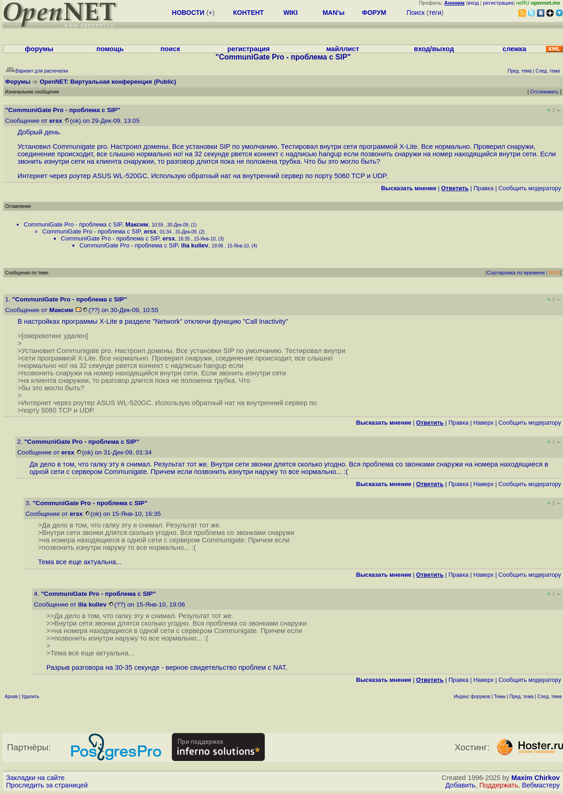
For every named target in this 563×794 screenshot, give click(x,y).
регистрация (498, 3)
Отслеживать (544, 91)
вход (473, 3)
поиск (170, 49)
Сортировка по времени (516, 272)
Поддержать (498, 785)
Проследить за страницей (47, 785)
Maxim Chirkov (535, 777)
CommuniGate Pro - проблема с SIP (73, 224)
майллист (342, 49)
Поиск (415, 12)
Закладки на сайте (35, 777)
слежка (514, 49)
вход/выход (434, 49)
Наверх (483, 422)
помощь (110, 49)
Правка (483, 188)
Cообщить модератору (529, 188)
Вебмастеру (541, 785)
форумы (39, 49)
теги (435, 12)
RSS (554, 272)
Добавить (460, 785)
